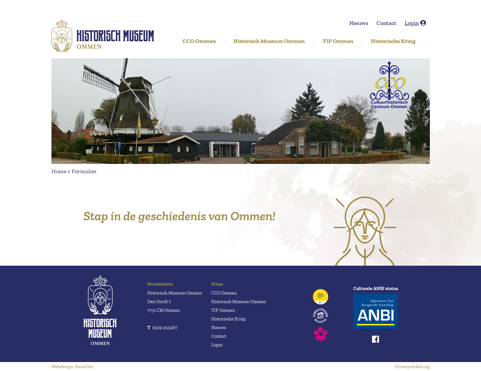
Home (58, 171)
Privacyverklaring (412, 366)
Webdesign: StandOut (72, 366)
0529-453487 (162, 327)
